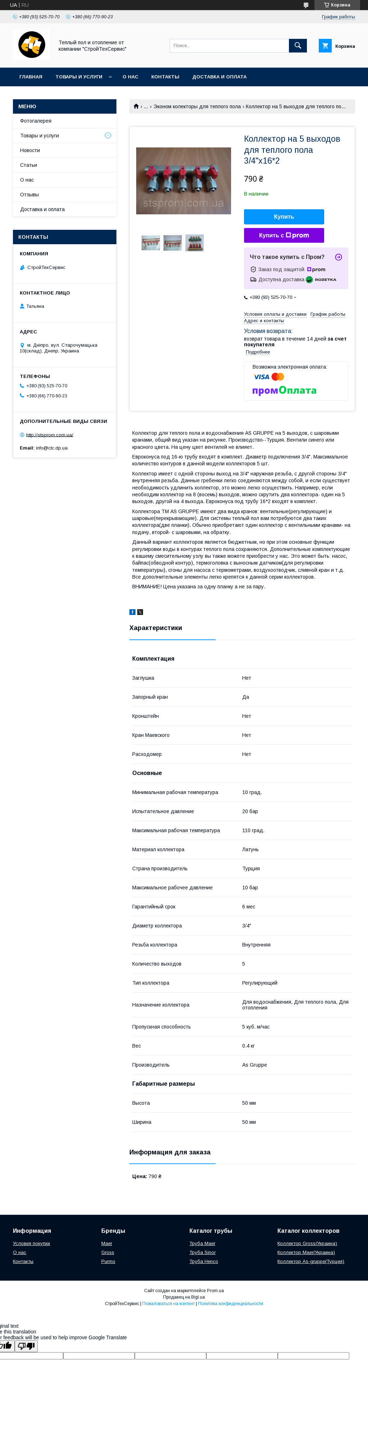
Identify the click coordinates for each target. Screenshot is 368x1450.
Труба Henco (203, 1261)
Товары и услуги (78, 76)
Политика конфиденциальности (230, 1303)
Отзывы (29, 194)
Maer (106, 1243)
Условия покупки (31, 1243)
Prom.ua (215, 1290)
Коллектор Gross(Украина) (307, 1243)
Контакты (165, 76)
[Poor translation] (26, 1346)
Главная (30, 76)
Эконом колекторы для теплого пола (197, 106)
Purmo (108, 1261)
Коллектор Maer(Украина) (306, 1252)
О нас (130, 76)
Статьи (28, 165)
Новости (30, 150)
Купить (284, 217)
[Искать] (298, 46)
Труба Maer (202, 1243)
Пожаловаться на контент (168, 1303)
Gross (107, 1252)
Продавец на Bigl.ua (184, 1297)
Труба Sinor (202, 1252)
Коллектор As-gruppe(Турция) (310, 1261)
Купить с (284, 235)
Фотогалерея (35, 121)
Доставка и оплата (219, 76)
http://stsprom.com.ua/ (49, 434)
